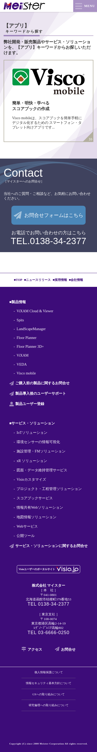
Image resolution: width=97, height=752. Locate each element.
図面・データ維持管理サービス (42, 470)
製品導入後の (40, 393)
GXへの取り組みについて (48, 694)
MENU (89, 6)
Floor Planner (26, 338)
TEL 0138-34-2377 (48, 604)
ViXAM (22, 355)
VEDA (22, 364)
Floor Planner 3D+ (30, 347)
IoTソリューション (32, 433)
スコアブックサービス (35, 498)
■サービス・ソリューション (32, 423)
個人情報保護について (48, 672)
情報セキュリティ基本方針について (48, 683)
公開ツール (26, 536)
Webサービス (27, 526)
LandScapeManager (31, 329)
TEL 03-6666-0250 (48, 632)
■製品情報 (17, 302)
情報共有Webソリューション (40, 507)
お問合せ (68, 649)
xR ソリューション (32, 461)
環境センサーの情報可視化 (38, 442)
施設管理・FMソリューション (41, 451)
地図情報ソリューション (36, 517)
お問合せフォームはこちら (53, 215)
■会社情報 (76, 280)
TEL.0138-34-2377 (48, 241)
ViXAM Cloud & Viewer (35, 311)
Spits (20, 320)
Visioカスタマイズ (31, 479)
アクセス (35, 649)
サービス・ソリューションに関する (51, 546)
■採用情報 (60, 280)
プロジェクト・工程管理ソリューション (49, 489)
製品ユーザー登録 (29, 404)
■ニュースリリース (37, 280)
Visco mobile (26, 373)
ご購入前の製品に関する (42, 383)
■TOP (18, 280)
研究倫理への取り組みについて (49, 705)
